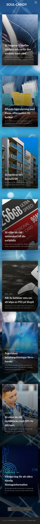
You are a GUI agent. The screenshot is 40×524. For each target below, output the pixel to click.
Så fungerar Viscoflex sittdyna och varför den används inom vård (18, 49)
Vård (17, 41)
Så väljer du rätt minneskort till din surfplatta (15, 236)
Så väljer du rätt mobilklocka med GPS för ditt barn (19, 421)
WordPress (13, 520)
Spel (6, 294)
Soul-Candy (16, 4)
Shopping (8, 413)
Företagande (10, 105)
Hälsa (7, 41)
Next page (27, 509)
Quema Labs (31, 520)
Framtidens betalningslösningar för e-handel (19, 357)
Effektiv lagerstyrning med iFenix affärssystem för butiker (20, 113)
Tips (12, 41)
